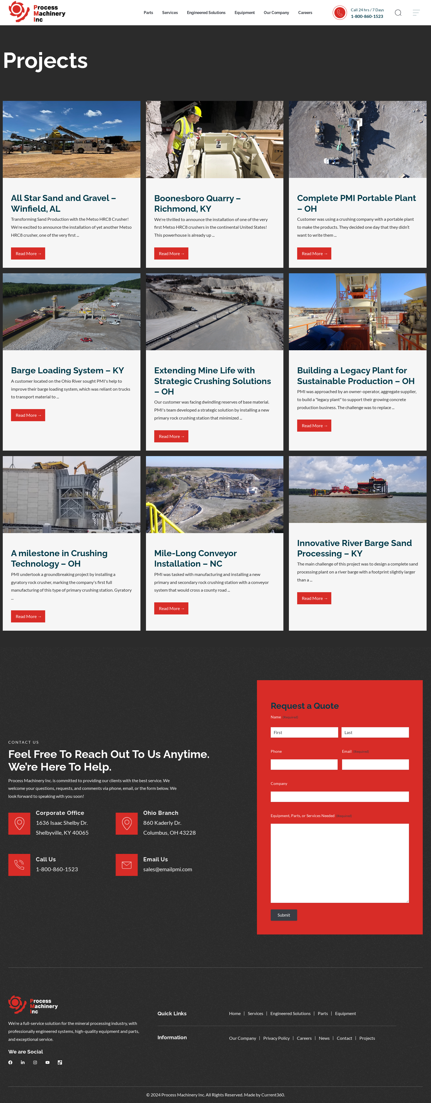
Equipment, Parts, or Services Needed (311, 815)
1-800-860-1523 (367, 16)
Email (355, 751)
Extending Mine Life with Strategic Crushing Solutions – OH (212, 380)
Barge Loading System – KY (67, 370)
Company (279, 783)
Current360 (272, 1094)
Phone (276, 751)
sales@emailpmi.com (144, 868)
